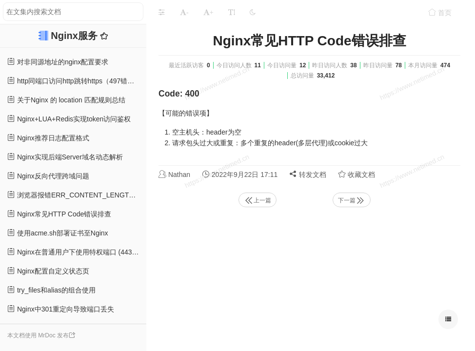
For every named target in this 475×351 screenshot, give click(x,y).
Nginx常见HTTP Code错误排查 (59, 214)
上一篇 (257, 200)
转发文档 (307, 174)
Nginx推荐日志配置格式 (48, 138)
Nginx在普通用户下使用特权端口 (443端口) (76, 252)
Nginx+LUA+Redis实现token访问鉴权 (69, 119)
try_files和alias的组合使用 (51, 290)
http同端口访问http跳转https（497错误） (74, 81)
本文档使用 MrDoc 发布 (38, 335)
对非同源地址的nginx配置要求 (57, 62)
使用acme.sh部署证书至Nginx (57, 233)
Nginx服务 (75, 35)
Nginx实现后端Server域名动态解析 (65, 157)
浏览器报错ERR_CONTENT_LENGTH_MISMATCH (76, 195)
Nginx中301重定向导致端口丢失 (60, 309)
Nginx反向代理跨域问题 (48, 176)
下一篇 (351, 200)
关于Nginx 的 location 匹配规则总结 (66, 100)
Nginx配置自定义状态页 (48, 271)
